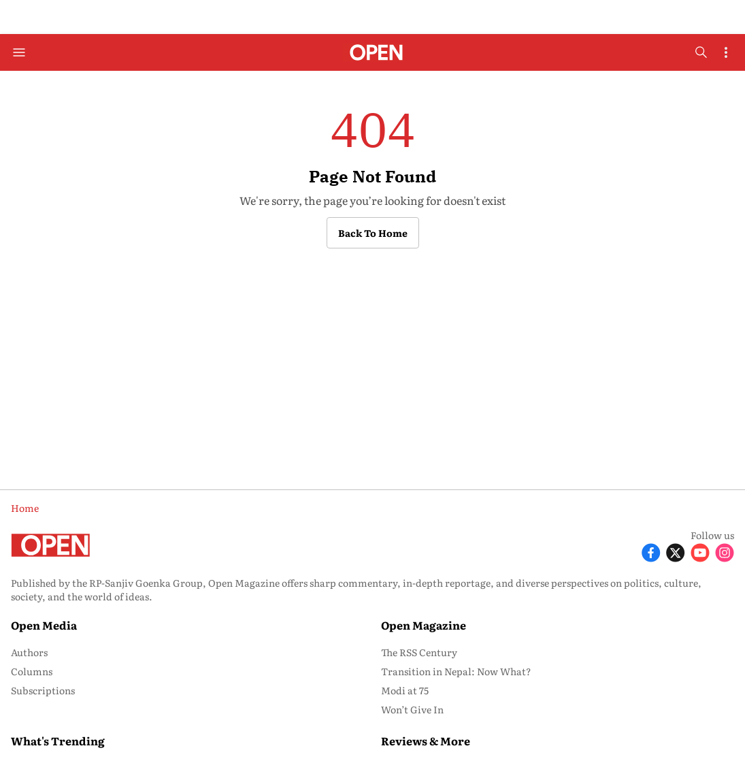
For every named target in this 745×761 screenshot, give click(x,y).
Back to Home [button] (373, 233)
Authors (29, 652)
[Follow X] (675, 552)
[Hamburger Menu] (19, 52)
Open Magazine (423, 625)
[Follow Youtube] (700, 552)
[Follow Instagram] (724, 552)
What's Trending (58, 740)
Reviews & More (425, 740)
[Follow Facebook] (651, 552)
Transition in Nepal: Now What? (456, 671)
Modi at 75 (405, 690)
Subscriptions (43, 690)
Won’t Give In (412, 709)
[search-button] (701, 52)
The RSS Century (419, 652)
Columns (31, 671)
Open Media (44, 625)
